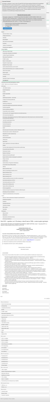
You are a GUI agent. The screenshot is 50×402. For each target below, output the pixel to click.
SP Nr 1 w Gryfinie (4, 338)
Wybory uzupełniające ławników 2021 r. (10, 170)
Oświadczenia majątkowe (7, 47)
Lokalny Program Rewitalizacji (8, 55)
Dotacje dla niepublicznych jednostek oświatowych (12, 105)
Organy (2, 31)
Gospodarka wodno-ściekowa (8, 111)
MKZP (4, 127)
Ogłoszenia (5, 141)
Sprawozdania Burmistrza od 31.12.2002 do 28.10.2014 (13, 68)
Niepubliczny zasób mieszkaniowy (9, 133)
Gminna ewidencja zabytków (8, 109)
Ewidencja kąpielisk (6, 107)
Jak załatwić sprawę (7, 87)
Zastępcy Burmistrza (7, 35)
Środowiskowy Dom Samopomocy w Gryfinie (10, 380)
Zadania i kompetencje (7, 45)
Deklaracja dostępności (7, 103)
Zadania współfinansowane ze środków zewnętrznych (13, 178)
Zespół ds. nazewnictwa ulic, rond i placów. (11, 193)
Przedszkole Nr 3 (4, 359)
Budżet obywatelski (6, 93)
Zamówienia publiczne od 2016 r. (9, 180)
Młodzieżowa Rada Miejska (8, 41)
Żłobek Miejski (4, 365)
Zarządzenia (5, 80)
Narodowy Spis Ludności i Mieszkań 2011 (11, 131)
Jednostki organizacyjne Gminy (9, 120)
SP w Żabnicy (4, 351)
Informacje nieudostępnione (8, 115)
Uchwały (4, 76)
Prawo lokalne (4, 49)
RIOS (2, 332)
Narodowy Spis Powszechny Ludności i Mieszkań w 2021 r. (14, 129)
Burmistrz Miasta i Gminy (7, 33)
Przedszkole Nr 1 (4, 355)
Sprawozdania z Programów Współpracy (10, 162)
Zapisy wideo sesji (5, 328)
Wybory (4, 166)
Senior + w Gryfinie (4, 378)
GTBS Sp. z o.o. (4, 385)
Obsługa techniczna (6, 203)
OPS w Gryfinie (4, 377)
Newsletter (5, 209)
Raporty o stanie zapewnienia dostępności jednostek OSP (14, 197)
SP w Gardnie (3, 347)
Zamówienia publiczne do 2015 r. (9, 182)
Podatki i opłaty (6, 59)
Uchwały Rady (4, 305)
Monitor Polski (4, 393)
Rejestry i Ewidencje (6, 153)
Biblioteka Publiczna (5, 373)
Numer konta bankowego (6, 304)
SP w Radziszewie (4, 349)
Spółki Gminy (5, 160)
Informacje (3, 86)
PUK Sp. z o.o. (4, 387)
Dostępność (5, 101)
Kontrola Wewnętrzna (7, 124)
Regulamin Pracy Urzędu (7, 64)
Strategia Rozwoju (6, 74)
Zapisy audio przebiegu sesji (8, 184)
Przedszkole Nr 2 (4, 357)
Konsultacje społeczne (7, 122)
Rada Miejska (5, 39)
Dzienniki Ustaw (4, 391)
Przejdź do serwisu (7, 28)
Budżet (4, 91)
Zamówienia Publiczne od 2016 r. (7, 315)
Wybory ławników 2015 (7, 174)
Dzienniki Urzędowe (5, 395)
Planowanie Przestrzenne (7, 57)
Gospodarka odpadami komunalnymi (10, 53)
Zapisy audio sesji (4, 326)
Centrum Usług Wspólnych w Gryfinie (8, 371)
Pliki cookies (5, 207)
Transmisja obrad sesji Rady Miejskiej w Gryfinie (10, 82)
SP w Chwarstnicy (4, 345)
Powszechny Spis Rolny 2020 (8, 149)
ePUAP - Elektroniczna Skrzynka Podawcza (9, 84)
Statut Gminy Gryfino (6, 70)
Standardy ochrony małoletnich (9, 191)
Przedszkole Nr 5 (4, 363)
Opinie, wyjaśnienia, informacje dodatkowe (11, 143)
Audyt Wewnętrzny (6, 89)
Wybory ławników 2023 (7, 168)
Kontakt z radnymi (4, 324)
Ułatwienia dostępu (6, 205)
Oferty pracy (5, 139)
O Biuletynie (3, 211)
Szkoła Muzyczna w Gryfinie (6, 343)
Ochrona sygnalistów (7, 187)
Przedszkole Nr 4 (4, 361)
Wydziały (4, 37)
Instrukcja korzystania (7, 199)
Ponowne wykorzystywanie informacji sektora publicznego (14, 147)
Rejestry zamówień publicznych (9, 155)
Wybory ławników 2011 (7, 176)
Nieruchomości (6, 135)
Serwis (2, 195)
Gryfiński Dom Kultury (5, 375)
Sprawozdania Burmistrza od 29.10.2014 (10, 66)
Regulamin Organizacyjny (7, 62)
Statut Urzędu (5, 72)
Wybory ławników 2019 (7, 172)
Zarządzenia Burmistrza (5, 307)
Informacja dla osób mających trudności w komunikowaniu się (14, 113)
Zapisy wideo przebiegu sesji (8, 186)
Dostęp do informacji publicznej (9, 99)
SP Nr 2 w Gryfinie (4, 340)
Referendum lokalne (6, 151)
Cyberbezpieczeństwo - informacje (9, 97)
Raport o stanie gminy (7, 60)
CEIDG (4, 95)
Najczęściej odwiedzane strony (9, 216)
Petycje (4, 145)
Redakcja (4, 201)
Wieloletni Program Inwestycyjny (9, 78)
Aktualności (5, 214)
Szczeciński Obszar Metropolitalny (9, 164)
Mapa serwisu (5, 213)
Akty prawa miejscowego (7, 51)
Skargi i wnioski (6, 158)
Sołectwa (4, 43)
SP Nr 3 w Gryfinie (4, 342)
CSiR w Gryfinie (4, 369)
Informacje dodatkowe (7, 218)
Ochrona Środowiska (7, 137)
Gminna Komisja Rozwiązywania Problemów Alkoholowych (14, 189)
